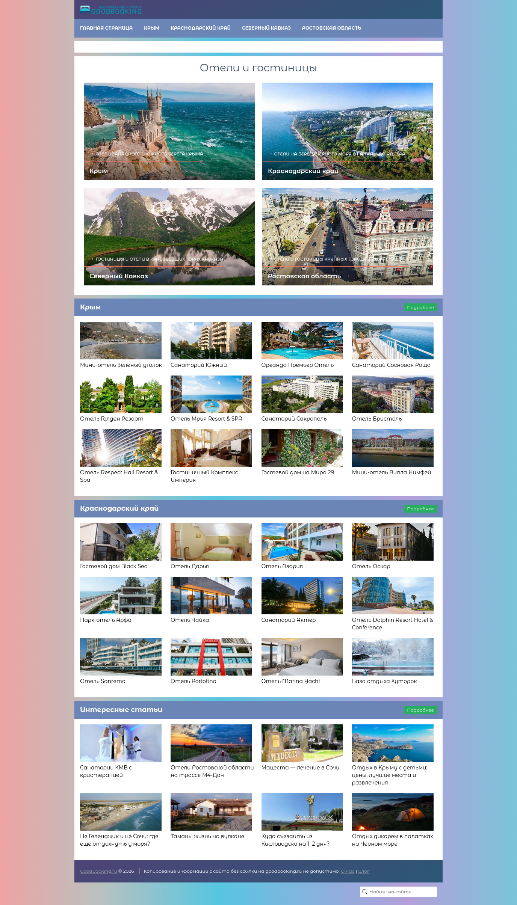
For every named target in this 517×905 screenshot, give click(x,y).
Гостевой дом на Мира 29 (298, 472)
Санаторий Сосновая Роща (391, 365)
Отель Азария (282, 566)
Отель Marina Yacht (291, 681)
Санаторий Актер (289, 620)
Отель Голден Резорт (112, 418)
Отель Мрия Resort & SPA (206, 418)
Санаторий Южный (199, 365)
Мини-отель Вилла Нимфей (391, 472)
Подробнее (420, 307)
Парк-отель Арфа (106, 620)
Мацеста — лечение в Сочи (301, 767)
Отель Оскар (371, 566)
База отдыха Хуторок (384, 681)
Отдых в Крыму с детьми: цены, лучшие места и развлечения (390, 775)
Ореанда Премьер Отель (298, 365)
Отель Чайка (190, 620)
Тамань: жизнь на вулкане (207, 836)
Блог (363, 871)
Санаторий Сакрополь (294, 418)
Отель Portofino (193, 681)
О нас (347, 871)
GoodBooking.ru (98, 871)
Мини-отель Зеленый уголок (121, 365)
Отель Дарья (190, 566)
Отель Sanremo (102, 681)
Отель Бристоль (377, 418)
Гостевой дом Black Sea (114, 566)
